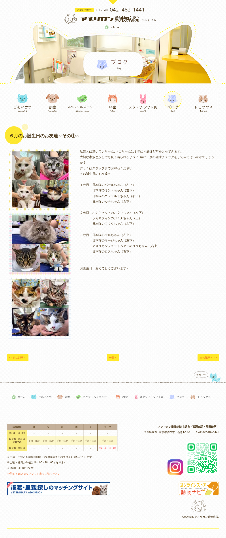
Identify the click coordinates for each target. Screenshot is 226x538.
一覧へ (113, 357)
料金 (125, 396)
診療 (67, 396)
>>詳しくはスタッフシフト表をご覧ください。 (35, 473)
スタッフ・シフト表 (152, 396)
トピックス (204, 396)
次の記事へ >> (208, 357)
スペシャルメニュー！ (96, 396)
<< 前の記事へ (17, 357)
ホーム (21, 396)
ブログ (181, 396)
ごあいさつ (45, 396)
